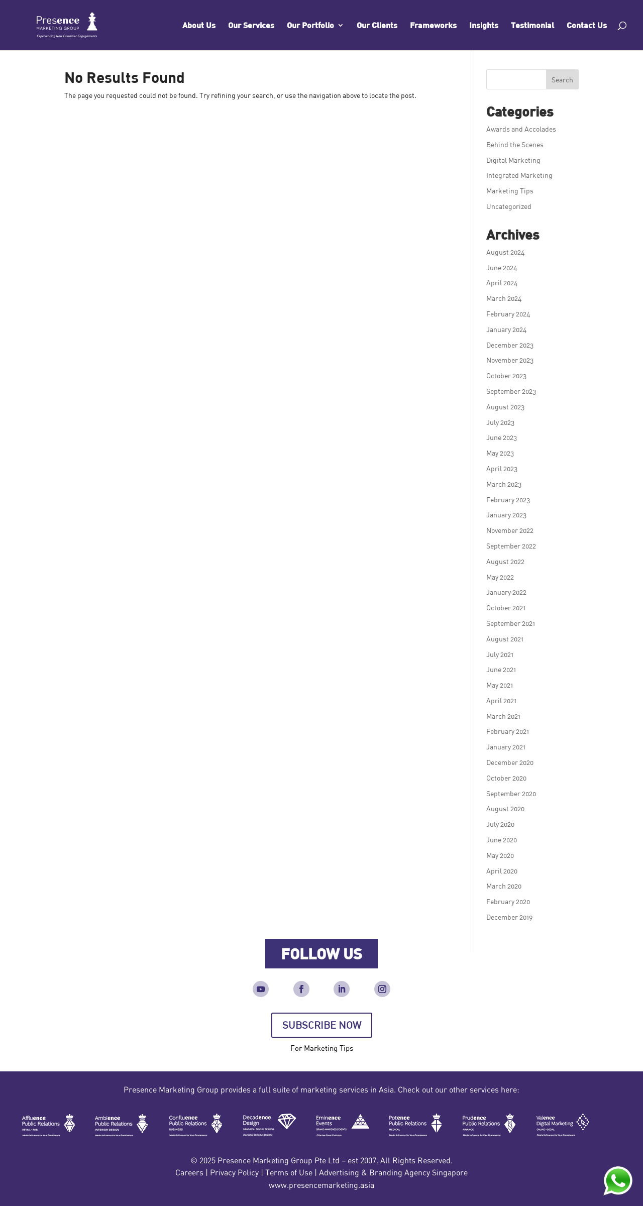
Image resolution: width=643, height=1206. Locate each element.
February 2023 (508, 499)
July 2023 (500, 422)
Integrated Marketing (519, 175)
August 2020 (505, 808)
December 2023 (509, 345)
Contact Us (587, 26)
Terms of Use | (292, 1172)
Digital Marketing (513, 160)
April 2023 (501, 468)
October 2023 (506, 375)
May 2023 (500, 453)
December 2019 (509, 917)
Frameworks (433, 26)
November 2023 (509, 360)
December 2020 (509, 762)
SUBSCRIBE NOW (321, 1025)
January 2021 (505, 746)
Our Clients (377, 26)
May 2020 (500, 855)
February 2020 (508, 901)
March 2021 (503, 716)
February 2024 (508, 313)
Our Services (251, 26)
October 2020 (506, 778)
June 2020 (501, 839)
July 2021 (499, 654)
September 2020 (511, 793)
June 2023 (501, 437)
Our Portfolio (310, 26)
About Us (199, 26)
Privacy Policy (234, 1172)
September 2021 (510, 623)
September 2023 (511, 391)
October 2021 (505, 607)
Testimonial (532, 26)
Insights (483, 26)
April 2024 (502, 282)
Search (562, 79)
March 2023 (503, 484)
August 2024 (505, 252)
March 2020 (503, 886)
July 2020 (500, 824)
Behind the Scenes (515, 144)
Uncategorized (508, 206)
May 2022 (500, 577)
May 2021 (499, 685)
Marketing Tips (509, 190)
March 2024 (504, 298)
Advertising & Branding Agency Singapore (393, 1172)
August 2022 (505, 561)
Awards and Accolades (521, 129)
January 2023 (506, 514)
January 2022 (506, 592)
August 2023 (505, 406)
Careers (189, 1172)
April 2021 (501, 700)
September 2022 (511, 545)
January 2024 (506, 329)
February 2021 (507, 731)
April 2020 (501, 870)
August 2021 (504, 638)
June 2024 (501, 267)
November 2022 (509, 530)
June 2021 (501, 669)
